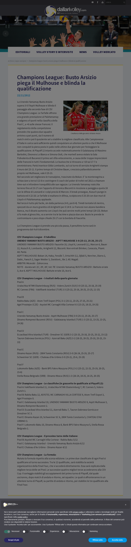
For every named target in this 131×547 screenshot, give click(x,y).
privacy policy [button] (78, 512)
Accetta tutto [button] (117, 540)
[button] (126, 505)
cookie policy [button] (22, 517)
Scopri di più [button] (13, 540)
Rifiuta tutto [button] (98, 540)
